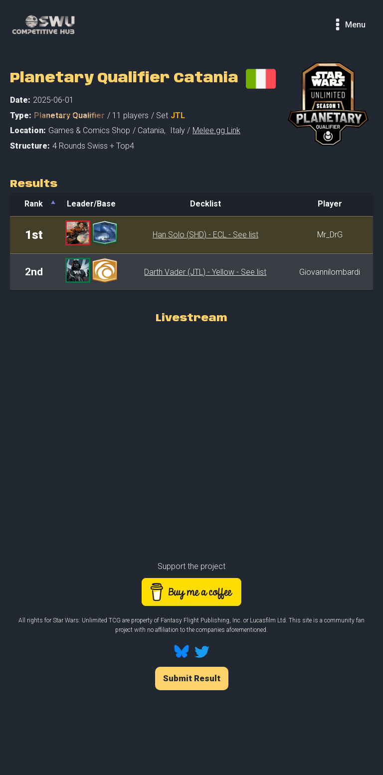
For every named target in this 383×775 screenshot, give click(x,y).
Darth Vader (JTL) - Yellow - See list (205, 272)
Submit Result (191, 678)
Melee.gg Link (216, 130)
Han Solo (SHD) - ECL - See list (205, 234)
